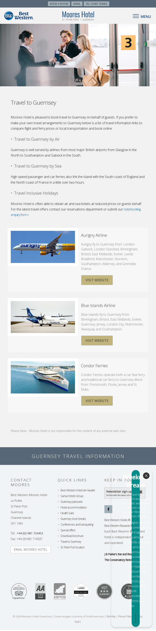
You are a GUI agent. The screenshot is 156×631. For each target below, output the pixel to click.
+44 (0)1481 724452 (30, 534)
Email (76, 3)
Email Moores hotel (31, 550)
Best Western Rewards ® (118, 527)
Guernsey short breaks (73, 520)
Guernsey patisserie (71, 503)
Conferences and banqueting (77, 525)
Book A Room (59, 3)
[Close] (146, 545)
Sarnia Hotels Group (72, 497)
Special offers (68, 531)
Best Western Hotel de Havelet (78, 491)
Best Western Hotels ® (117, 521)
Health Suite (67, 514)
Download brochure (72, 537)
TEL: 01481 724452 (96, 3)
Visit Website (96, 280)
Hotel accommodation (74, 508)
